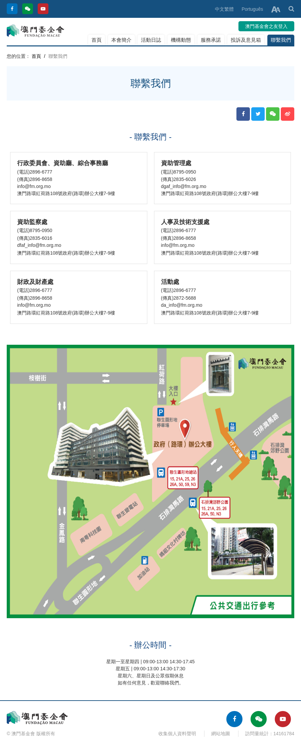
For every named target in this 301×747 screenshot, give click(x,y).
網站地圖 (220, 733)
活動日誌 (151, 40)
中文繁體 (224, 9)
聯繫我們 (281, 40)
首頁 (96, 40)
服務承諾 (211, 40)
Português (252, 9)
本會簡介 (121, 40)
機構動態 (181, 40)
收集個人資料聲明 (177, 733)
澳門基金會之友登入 (266, 26)
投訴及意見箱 (246, 40)
